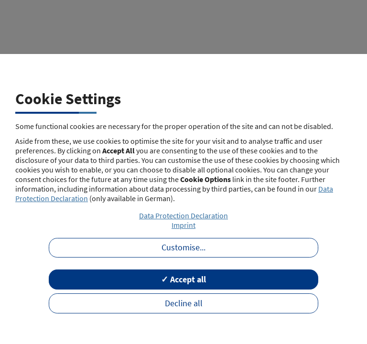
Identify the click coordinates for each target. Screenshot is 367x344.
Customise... (183, 247)
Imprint (183, 225)
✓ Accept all (183, 279)
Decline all (184, 303)
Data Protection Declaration (183, 215)
